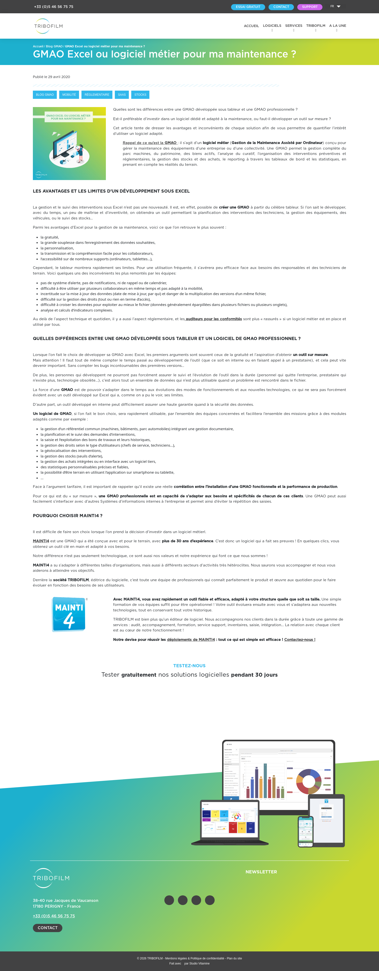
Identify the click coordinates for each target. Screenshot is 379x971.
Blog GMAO (54, 46)
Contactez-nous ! (299, 640)
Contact (48, 928)
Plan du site (234, 958)
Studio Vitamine (199, 963)
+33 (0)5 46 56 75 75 (53, 7)
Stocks (140, 94)
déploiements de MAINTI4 (191, 640)
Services (293, 26)
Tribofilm (315, 26)
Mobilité (69, 94)
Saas (122, 94)
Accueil (251, 26)
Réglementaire (97, 94)
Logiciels (272, 26)
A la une (337, 26)
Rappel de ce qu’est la (150, 143)
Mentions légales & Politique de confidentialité (195, 958)
